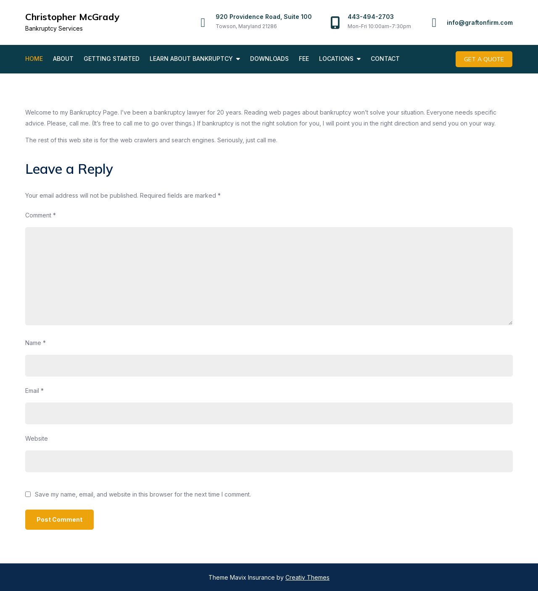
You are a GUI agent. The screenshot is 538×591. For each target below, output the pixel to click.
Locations (336, 58)
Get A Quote (484, 59)
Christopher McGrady (72, 17)
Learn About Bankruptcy (191, 58)
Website (36, 438)
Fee (304, 58)
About (63, 58)
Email (34, 390)
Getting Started (112, 58)
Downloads (269, 58)
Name (35, 342)
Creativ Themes (307, 577)
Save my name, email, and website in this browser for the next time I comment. (143, 494)
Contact (385, 58)
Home (34, 58)
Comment (40, 214)
